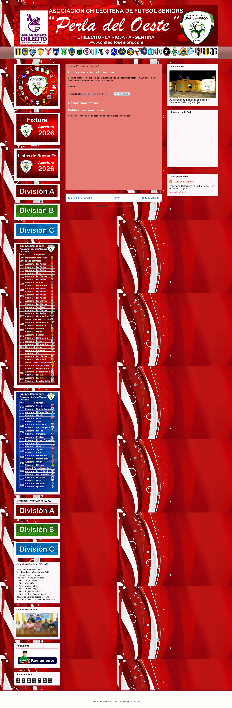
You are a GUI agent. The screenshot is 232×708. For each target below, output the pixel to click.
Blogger (136, 701)
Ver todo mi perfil (177, 192)
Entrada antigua (150, 197)
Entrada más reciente (80, 197)
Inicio (117, 197)
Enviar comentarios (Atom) (120, 206)
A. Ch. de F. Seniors (183, 181)
